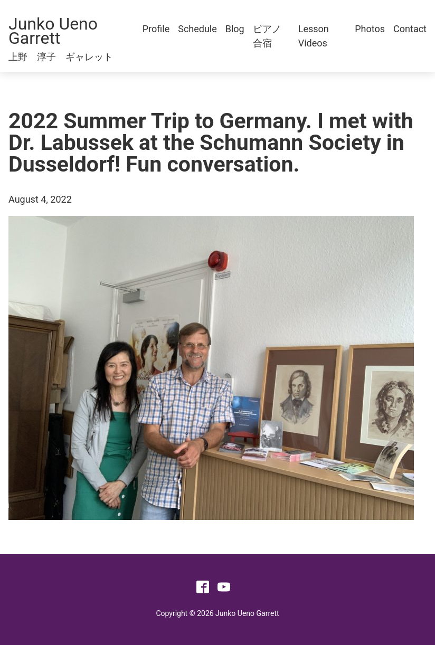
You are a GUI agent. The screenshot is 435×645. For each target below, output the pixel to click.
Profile (156, 28)
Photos (370, 28)
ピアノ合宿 (267, 36)
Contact (410, 28)
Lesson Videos (313, 36)
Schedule (197, 28)
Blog (234, 28)
